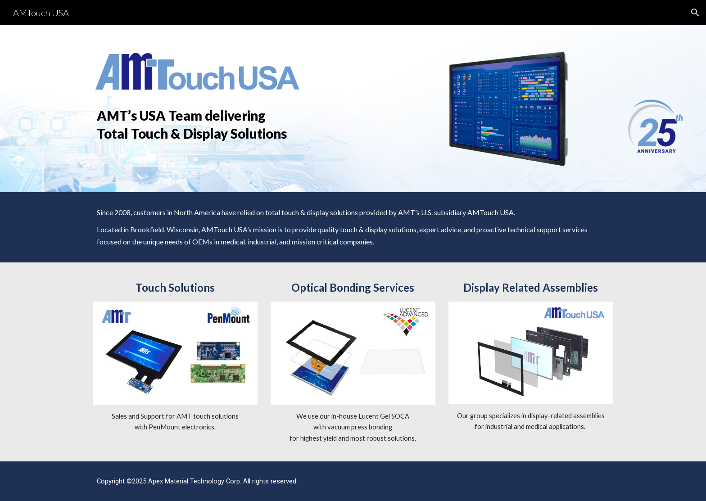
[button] (695, 12)
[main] (197, 124)
